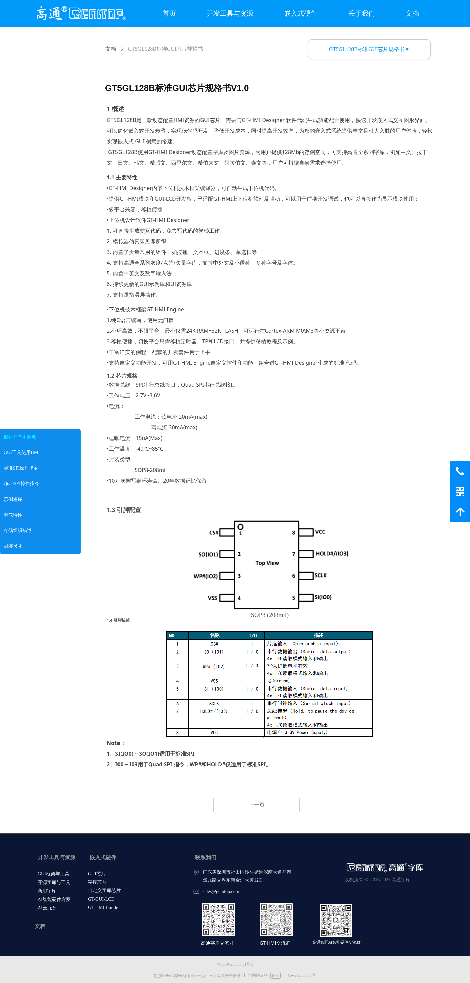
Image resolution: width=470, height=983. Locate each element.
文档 (110, 49)
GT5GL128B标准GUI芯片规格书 (165, 49)
